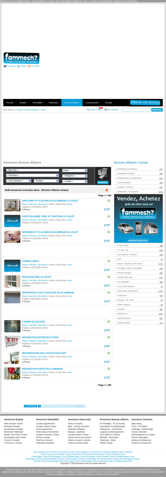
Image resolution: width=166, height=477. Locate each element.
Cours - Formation (139, 426)
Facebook (11, 66)
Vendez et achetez (64, 472)
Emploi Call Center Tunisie (15, 435)
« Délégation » (69, 176)
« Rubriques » (13, 175)
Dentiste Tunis (108, 456)
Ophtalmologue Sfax (123, 461)
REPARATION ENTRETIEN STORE (40, 337)
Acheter (130, 470)
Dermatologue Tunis (57, 456)
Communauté (92, 102)
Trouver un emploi (12, 440)
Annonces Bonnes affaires (114, 419)
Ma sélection (113, 110)
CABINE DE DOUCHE (33, 321)
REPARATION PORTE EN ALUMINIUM (42, 369)
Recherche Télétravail (13, 432)
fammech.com (82, 463)
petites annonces (45, 470)
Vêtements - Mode (108, 440)
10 (72, 406)
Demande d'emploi (12, 426)
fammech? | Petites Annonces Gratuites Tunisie (21, 58)
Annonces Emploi (13, 419)
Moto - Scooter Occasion (78, 426)
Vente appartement (44, 429)
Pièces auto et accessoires (79, 437)
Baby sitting (136, 424)
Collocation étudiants (45, 443)
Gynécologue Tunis (76, 456)
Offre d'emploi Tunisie (13, 424)
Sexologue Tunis (93, 456)
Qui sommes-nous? (42, 452)
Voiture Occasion (75, 424)
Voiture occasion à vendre (79, 440)
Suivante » (80, 406)
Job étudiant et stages (13, 429)
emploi (110, 470)
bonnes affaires (86, 474)
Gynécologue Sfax (88, 461)
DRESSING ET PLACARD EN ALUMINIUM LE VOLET (50, 200)
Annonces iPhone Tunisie (100, 454)
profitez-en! (127, 472)
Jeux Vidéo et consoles (110, 435)
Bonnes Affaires (72, 102)
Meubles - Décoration (109, 437)
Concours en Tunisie (13, 443)
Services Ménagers (139, 437)
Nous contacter (125, 452)
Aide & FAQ (57, 452)
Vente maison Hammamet (47, 432)
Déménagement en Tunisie (143, 435)
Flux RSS (35, 66)
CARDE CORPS (30, 261)
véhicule (39, 472)
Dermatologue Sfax (55, 461)
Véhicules (53, 102)
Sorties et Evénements (141, 440)
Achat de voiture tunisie (78, 443)
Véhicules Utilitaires (76, 429)
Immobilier (37, 102)
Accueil (9, 102)
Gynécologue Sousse (75, 459)
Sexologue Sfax (72, 461)
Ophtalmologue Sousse (54, 459)
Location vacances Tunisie (47, 435)
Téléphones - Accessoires (111, 429)
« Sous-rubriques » (15, 181)
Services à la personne (141, 443)
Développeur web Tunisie (15, 437)
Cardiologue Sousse (94, 459)
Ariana (66, 170)
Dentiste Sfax (39, 461)
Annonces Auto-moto (79, 419)
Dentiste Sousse (112, 459)
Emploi (23, 102)
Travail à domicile (139, 432)
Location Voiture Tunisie (78, 435)
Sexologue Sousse (34, 459)
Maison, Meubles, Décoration (34, 204)
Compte (108, 102)
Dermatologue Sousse (130, 459)
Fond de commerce (44, 440)
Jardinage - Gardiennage (142, 429)
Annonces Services (141, 419)
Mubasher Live (119, 454)
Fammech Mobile (110, 452)
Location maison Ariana (46, 426)
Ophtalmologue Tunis (125, 456)
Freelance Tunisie (80, 454)
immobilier (147, 470)
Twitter (23, 66)
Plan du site (69, 452)
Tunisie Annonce (48, 454)
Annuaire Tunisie (63, 454)
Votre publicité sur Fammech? (88, 452)
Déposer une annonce (144, 102)
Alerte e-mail (95, 110)
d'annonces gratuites (55, 474)
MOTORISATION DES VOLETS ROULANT (44, 353)
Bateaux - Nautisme (76, 432)
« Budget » (39, 181)
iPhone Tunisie (106, 443)
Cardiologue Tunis (39, 456)
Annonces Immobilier (47, 419)
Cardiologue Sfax (105, 461)
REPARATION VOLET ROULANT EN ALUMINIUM (48, 292)
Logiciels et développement (111, 432)
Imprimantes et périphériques (112, 426)
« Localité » (68, 181)
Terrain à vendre (43, 437)
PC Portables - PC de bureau (112, 424)
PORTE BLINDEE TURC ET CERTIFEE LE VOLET (48, 216)
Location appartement (45, 424)
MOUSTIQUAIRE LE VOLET (36, 277)
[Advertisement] (128, 28)
